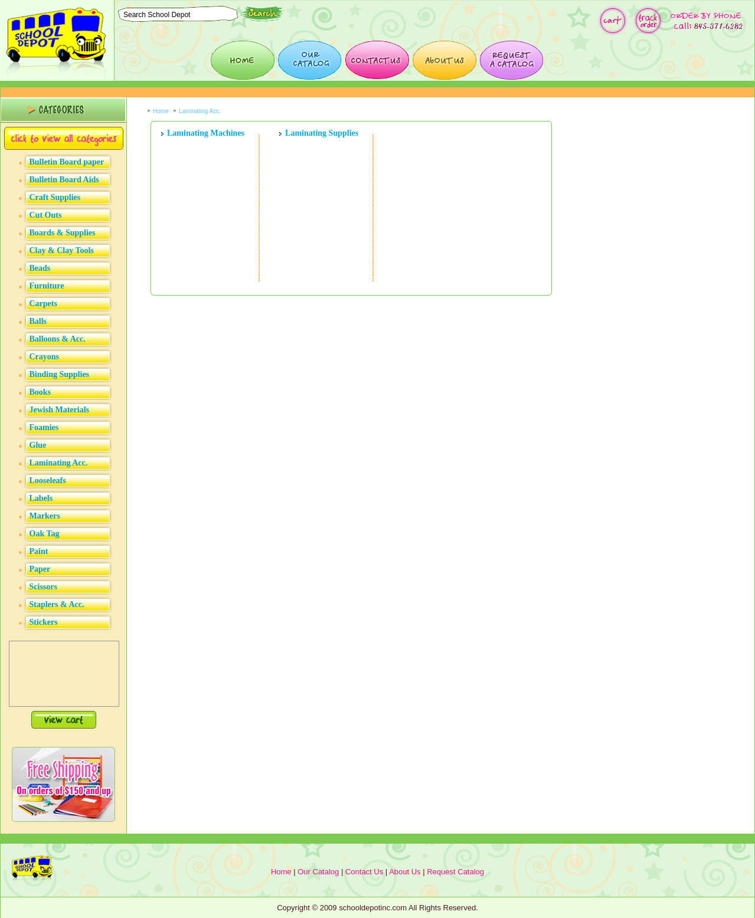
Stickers (44, 622)
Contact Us (364, 871)
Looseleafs (48, 480)
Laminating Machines (205, 133)
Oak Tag (45, 533)
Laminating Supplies (321, 133)
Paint (39, 551)
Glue (38, 445)
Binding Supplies (60, 374)
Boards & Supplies (63, 232)
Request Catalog (455, 871)
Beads (40, 268)
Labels (41, 498)
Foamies (44, 427)
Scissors (43, 586)
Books (40, 392)
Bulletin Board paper (67, 162)
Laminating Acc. (59, 462)
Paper (40, 569)
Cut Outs (46, 215)
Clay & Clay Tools (62, 250)
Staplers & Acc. (57, 604)
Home (161, 111)
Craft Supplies (55, 197)
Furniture (47, 285)
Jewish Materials (59, 409)
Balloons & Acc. (58, 339)
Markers (45, 516)
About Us (404, 871)
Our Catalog (318, 871)
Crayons (45, 356)
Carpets (43, 303)
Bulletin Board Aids (64, 179)
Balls (38, 321)
